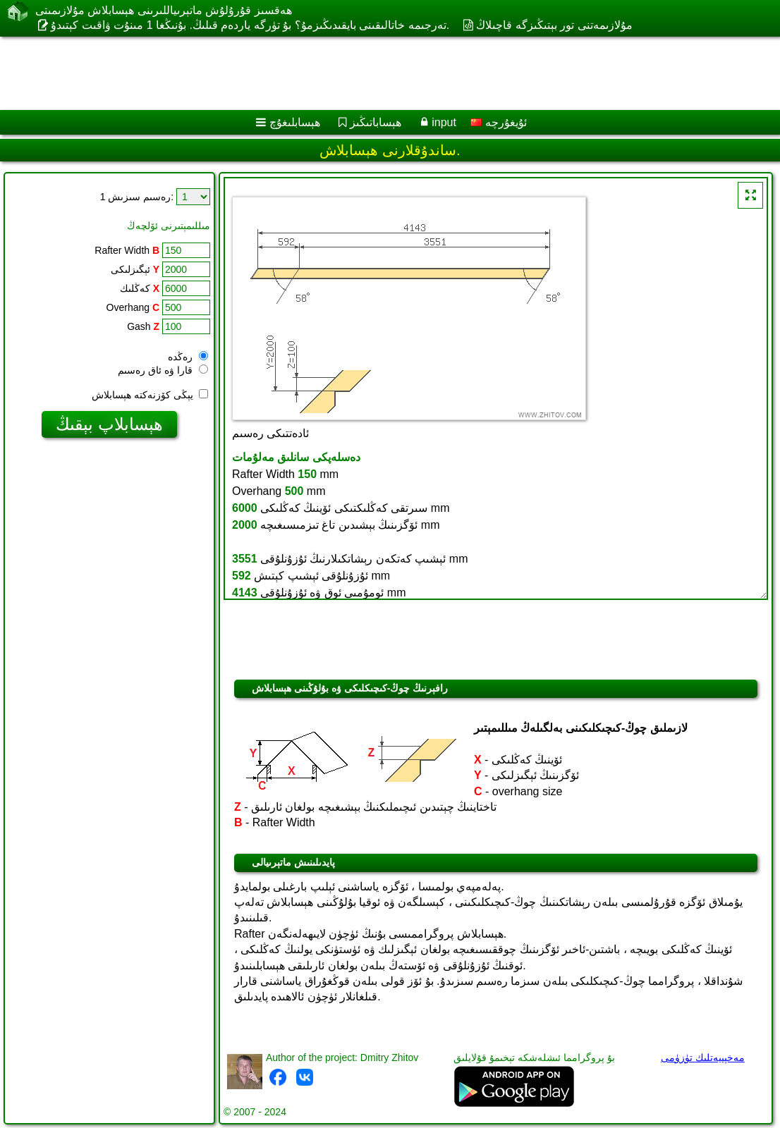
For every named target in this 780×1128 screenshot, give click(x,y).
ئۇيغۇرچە (498, 122)
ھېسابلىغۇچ (294, 122)
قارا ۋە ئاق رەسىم (163, 370)
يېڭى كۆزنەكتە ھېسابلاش (150, 394)
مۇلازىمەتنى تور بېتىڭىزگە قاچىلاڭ (554, 25)
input (444, 122)
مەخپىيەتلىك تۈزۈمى (703, 1057)
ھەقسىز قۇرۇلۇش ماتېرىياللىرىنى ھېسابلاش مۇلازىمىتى (163, 10)
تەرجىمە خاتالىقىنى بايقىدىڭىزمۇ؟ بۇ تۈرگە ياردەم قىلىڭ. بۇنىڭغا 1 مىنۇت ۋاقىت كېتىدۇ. (250, 25)
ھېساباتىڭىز (375, 122)
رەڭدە (188, 356)
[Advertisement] (375, 73)
